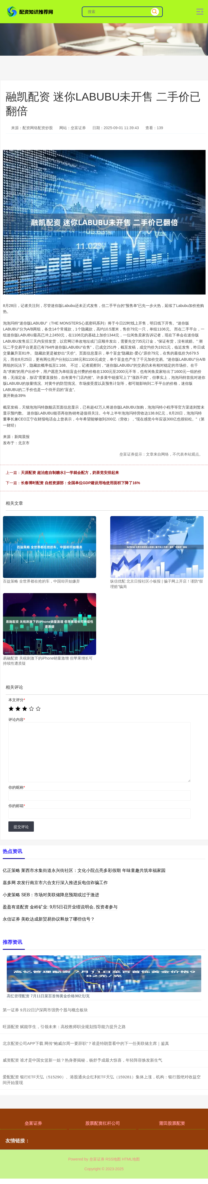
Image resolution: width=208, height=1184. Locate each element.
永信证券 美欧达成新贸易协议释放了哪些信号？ (49, 919)
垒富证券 (33, 1123)
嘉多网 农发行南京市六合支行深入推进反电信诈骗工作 (55, 882)
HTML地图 (131, 1159)
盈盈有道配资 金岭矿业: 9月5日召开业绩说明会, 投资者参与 (60, 907)
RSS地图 (113, 1159)
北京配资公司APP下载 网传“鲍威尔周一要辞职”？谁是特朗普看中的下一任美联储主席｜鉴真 (86, 1043)
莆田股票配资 (172, 1123)
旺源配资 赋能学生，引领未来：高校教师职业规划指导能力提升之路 (64, 1026)
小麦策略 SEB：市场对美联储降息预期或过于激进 (51, 894)
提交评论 (21, 827)
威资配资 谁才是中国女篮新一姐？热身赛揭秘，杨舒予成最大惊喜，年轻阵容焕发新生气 (82, 1060)
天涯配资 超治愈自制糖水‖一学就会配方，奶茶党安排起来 (70, 472)
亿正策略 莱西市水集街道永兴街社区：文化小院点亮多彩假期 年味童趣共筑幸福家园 (84, 870)
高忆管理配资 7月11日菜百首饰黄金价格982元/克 (48, 996)
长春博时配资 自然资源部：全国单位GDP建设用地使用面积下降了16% (80, 483)
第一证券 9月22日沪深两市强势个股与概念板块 (45, 1010)
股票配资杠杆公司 (102, 1123)
